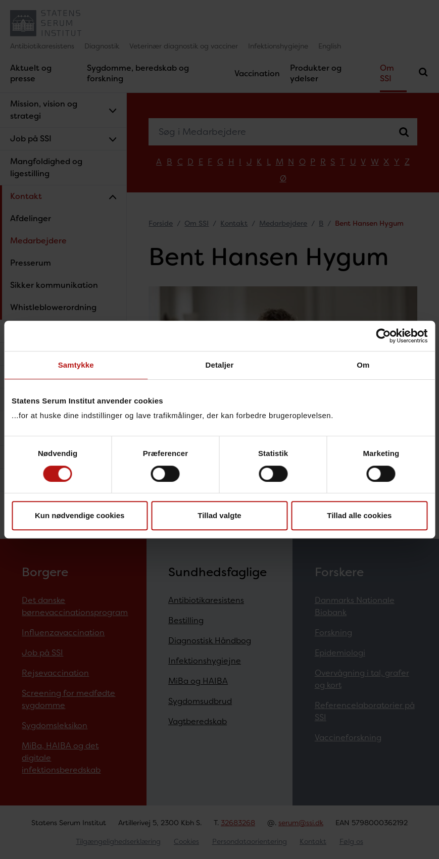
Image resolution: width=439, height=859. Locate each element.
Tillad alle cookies (359, 515)
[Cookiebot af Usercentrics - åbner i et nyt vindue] (383, 335)
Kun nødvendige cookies (80, 515)
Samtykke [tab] (76, 365)
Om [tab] (363, 365)
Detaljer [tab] (220, 365)
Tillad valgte (219, 515)
